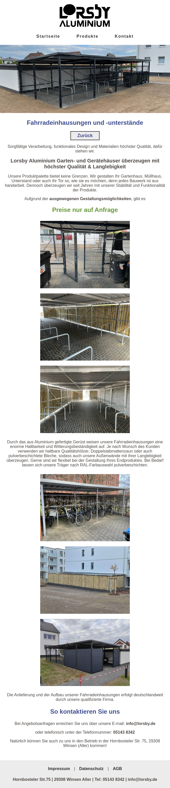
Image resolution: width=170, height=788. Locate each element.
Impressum (59, 768)
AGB (117, 768)
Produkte (87, 36)
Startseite (48, 36)
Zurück (85, 135)
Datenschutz (91, 768)
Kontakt (124, 36)
